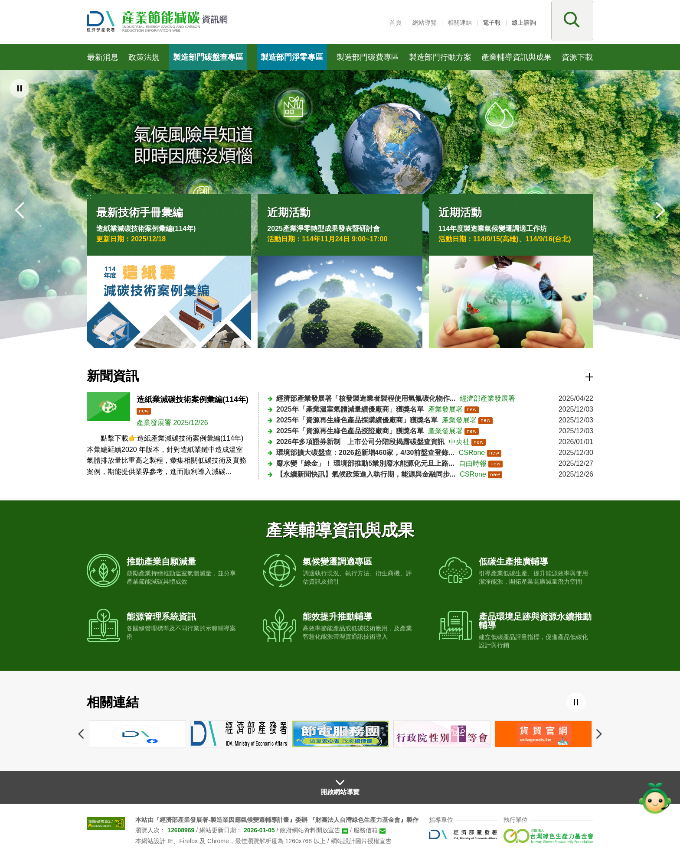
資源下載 (577, 57)
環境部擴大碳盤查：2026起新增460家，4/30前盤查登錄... (365, 452)
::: (381, 22)
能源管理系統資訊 (161, 616)
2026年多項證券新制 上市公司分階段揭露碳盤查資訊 (360, 441)
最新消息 (102, 57)
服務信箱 (365, 830)
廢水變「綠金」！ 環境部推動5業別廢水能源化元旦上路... (365, 463)
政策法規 (144, 57)
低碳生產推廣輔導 (513, 561)
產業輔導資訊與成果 (516, 57)
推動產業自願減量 (161, 561)
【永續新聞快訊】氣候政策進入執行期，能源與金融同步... (365, 474)
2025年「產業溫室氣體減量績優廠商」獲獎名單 (350, 409)
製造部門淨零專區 (292, 57)
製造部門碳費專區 (368, 57)
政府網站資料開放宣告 (310, 830)
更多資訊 (589, 377)
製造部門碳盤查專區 (208, 57)
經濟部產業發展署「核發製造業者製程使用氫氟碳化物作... (365, 398)
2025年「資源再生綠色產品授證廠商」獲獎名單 (350, 431)
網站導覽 (424, 22)
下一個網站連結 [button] (599, 733)
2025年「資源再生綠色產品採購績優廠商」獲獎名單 (357, 420)
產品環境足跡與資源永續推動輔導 (535, 621)
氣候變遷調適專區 (337, 561)
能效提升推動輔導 (337, 616)
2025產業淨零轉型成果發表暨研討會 (323, 228)
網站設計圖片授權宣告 (361, 841)
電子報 (492, 22)
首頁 (395, 22)
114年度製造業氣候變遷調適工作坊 (492, 228)
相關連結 (460, 22)
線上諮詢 (524, 22)
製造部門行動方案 (440, 57)
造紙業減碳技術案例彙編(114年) (146, 228)
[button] (570, 22)
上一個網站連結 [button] (81, 733)
